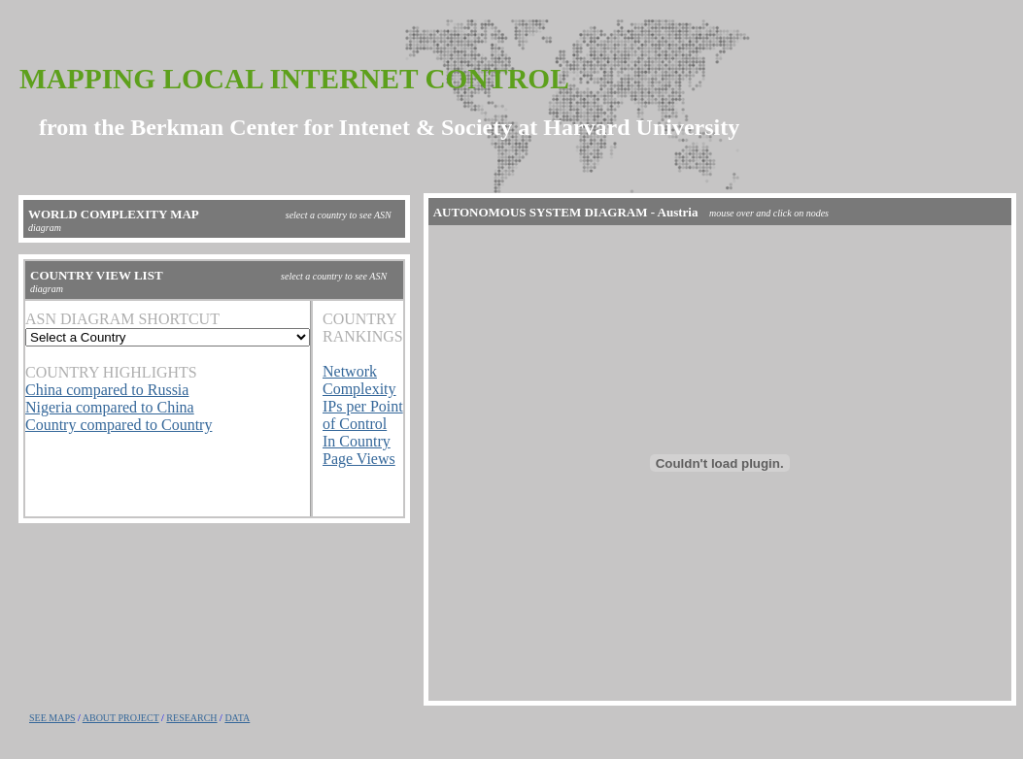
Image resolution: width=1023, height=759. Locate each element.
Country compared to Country (118, 424)
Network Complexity (359, 380)
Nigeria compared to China (109, 407)
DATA (237, 717)
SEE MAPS (52, 717)
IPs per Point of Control (363, 415)
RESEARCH (191, 717)
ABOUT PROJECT (121, 717)
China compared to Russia (106, 389)
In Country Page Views (359, 450)
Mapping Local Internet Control (294, 78)
